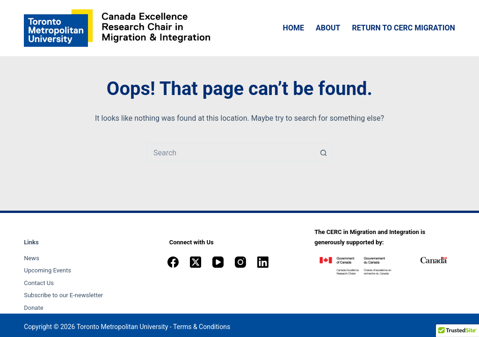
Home (293, 27)
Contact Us (39, 282)
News (31, 258)
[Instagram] (240, 262)
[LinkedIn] (263, 262)
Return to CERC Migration (403, 27)
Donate (33, 307)
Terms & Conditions (201, 326)
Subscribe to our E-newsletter (63, 295)
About (328, 27)
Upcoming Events (47, 270)
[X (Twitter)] (195, 262)
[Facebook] (173, 262)
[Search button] (323, 152)
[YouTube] (218, 262)
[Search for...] (230, 152)
